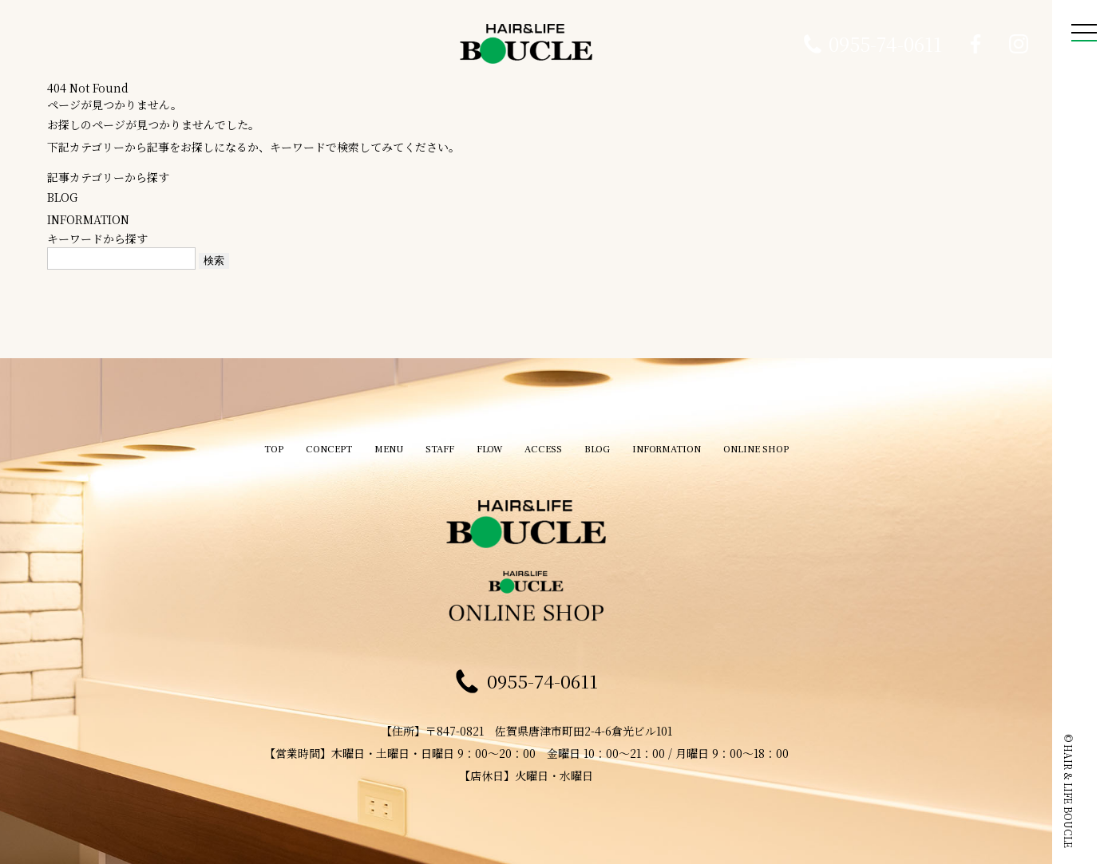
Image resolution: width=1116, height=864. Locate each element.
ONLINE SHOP (772, 441)
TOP (253, 441)
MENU (377, 441)
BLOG (62, 197)
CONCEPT (312, 441)
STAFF (432, 441)
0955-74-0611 (885, 43)
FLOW (486, 441)
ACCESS (543, 441)
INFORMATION (88, 219)
